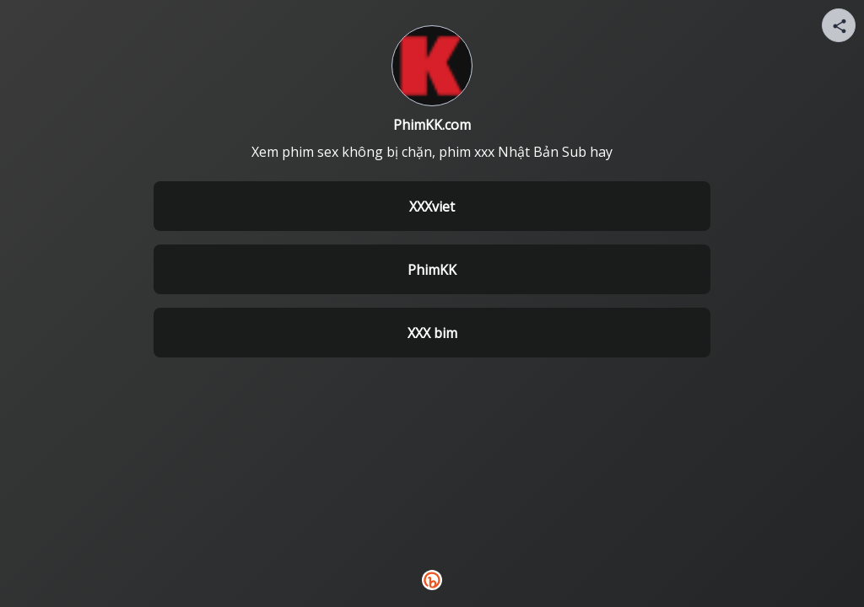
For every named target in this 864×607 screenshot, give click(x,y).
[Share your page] (839, 25)
